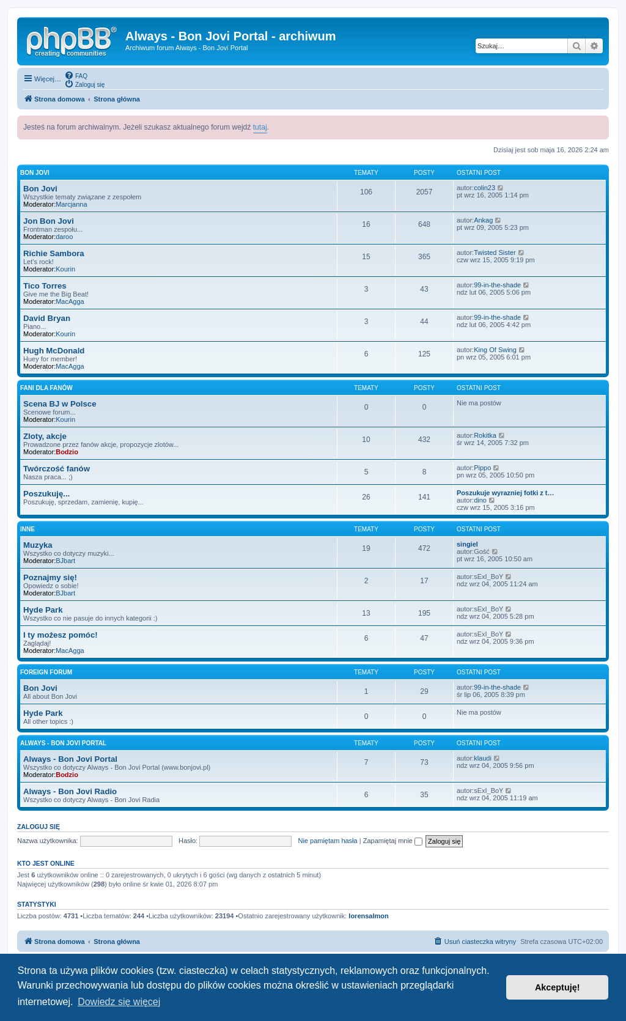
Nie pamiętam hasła (327, 840)
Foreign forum (46, 672)
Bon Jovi (35, 172)
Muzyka (38, 545)
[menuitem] (75, 75)
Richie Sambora (53, 253)
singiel (467, 544)
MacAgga (70, 301)
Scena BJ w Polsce (59, 403)
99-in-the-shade (497, 285)
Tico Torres (45, 285)
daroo (64, 236)
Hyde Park (43, 609)
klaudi (483, 758)
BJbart (65, 560)
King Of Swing (495, 349)
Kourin (65, 269)
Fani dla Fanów (46, 388)
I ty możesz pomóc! (60, 635)
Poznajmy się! (50, 577)
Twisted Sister (494, 252)
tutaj (260, 127)
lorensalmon (368, 916)
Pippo (482, 467)
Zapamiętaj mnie (392, 840)
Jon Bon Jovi (48, 221)
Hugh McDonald (53, 350)
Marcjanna (71, 204)
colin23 (484, 187)
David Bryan (46, 318)
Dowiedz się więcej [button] (119, 1002)
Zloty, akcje (45, 436)
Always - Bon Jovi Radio (70, 791)
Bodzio (67, 451)
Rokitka (485, 435)
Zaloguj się (38, 826)
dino (480, 500)
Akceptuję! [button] (557, 987)
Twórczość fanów (56, 468)
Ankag (483, 220)
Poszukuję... (46, 493)
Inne (27, 529)
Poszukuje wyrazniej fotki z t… (505, 492)
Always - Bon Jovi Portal (63, 743)
